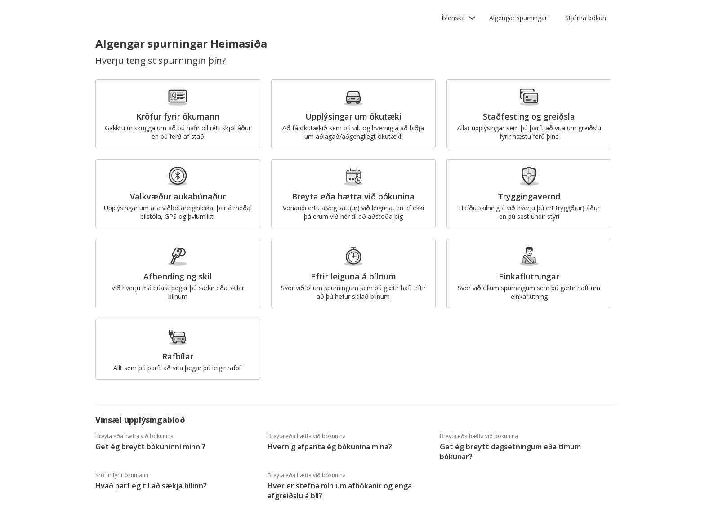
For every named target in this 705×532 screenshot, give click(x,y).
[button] (458, 18)
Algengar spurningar (518, 17)
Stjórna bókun (585, 17)
